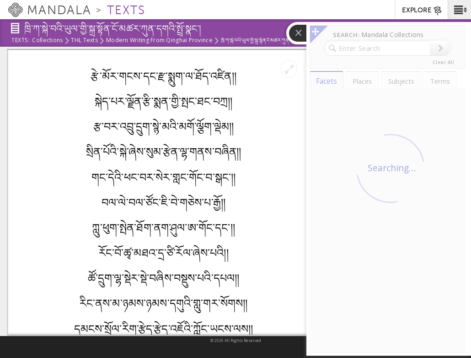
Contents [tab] (344, 60)
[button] (459, 9)
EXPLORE (422, 10)
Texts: (20, 41)
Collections (47, 41)
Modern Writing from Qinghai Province (159, 41)
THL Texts (84, 41)
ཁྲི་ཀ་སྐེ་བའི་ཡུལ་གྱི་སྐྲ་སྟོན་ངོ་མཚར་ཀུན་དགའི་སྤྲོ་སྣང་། (384, 88)
